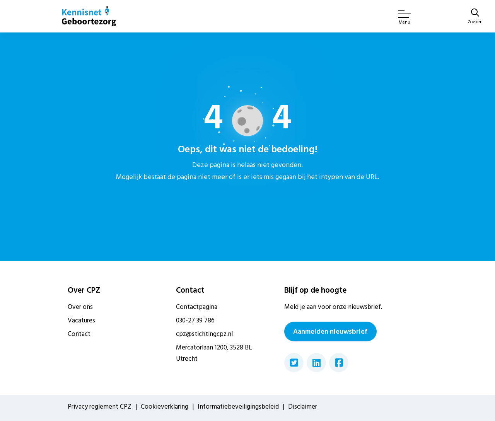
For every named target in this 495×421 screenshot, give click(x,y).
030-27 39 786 (195, 320)
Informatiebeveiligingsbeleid (238, 406)
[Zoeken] (475, 17)
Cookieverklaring (164, 406)
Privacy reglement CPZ (99, 406)
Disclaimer (302, 406)
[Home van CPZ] (89, 16)
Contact (79, 334)
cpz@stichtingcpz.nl (204, 334)
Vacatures (81, 320)
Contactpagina (196, 307)
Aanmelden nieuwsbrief (330, 331)
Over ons (80, 307)
